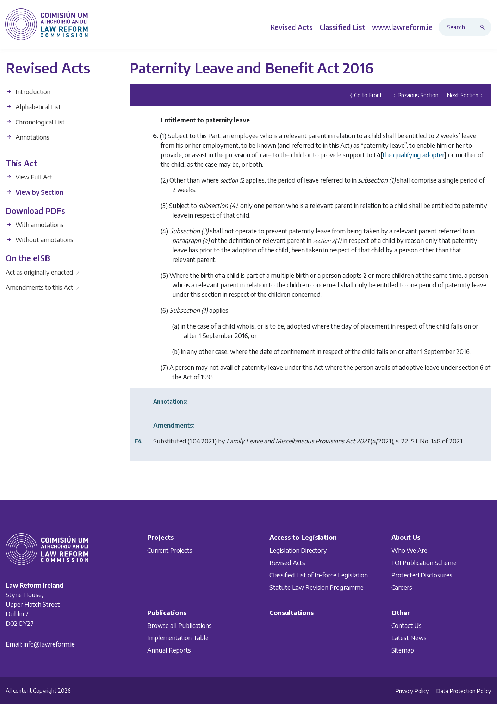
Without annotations (39, 239)
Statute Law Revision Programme (316, 587)
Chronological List (35, 122)
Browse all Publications (179, 625)
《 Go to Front (364, 95)
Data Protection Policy (463, 690)
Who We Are (409, 550)
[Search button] (484, 27)
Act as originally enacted (43, 272)
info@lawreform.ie (49, 644)
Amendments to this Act (43, 287)
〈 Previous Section (414, 95)
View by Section (34, 192)
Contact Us (406, 625)
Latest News (409, 637)
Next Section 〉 (466, 95)
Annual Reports (169, 650)
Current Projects (169, 550)
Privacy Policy (412, 690)
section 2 (324, 240)
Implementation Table (178, 637)
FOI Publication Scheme (424, 562)
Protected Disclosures (421, 575)
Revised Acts (287, 562)
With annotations (34, 224)
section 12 (232, 180)
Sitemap (402, 650)
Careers (401, 587)
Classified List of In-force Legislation (318, 575)
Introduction (28, 91)
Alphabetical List (33, 107)
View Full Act (29, 177)
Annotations (27, 137)
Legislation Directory (298, 550)
